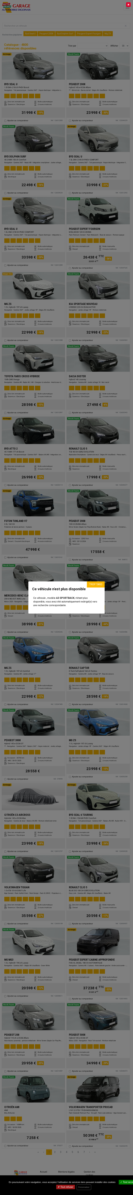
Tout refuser (65, 1187)
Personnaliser (83, 1187)
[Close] (128, 4)
